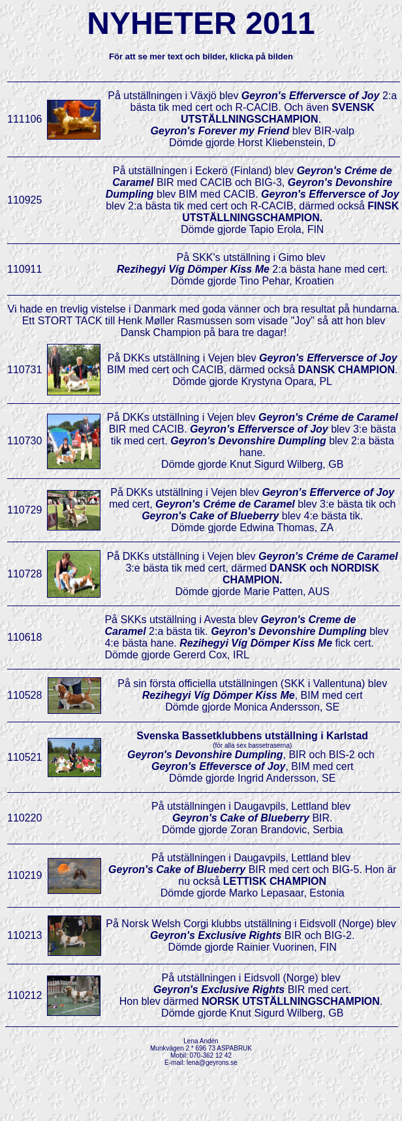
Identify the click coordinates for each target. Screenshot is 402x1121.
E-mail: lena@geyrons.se (201, 1062)
